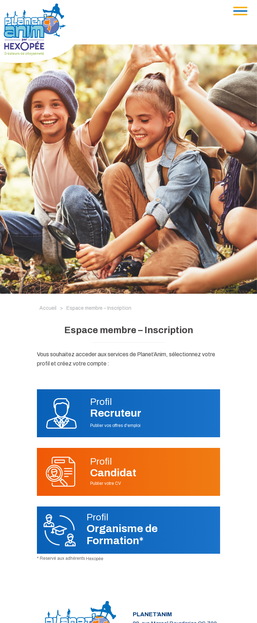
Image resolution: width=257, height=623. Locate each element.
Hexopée (94, 558)
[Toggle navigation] (240, 11)
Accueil (47, 308)
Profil (115, 408)
